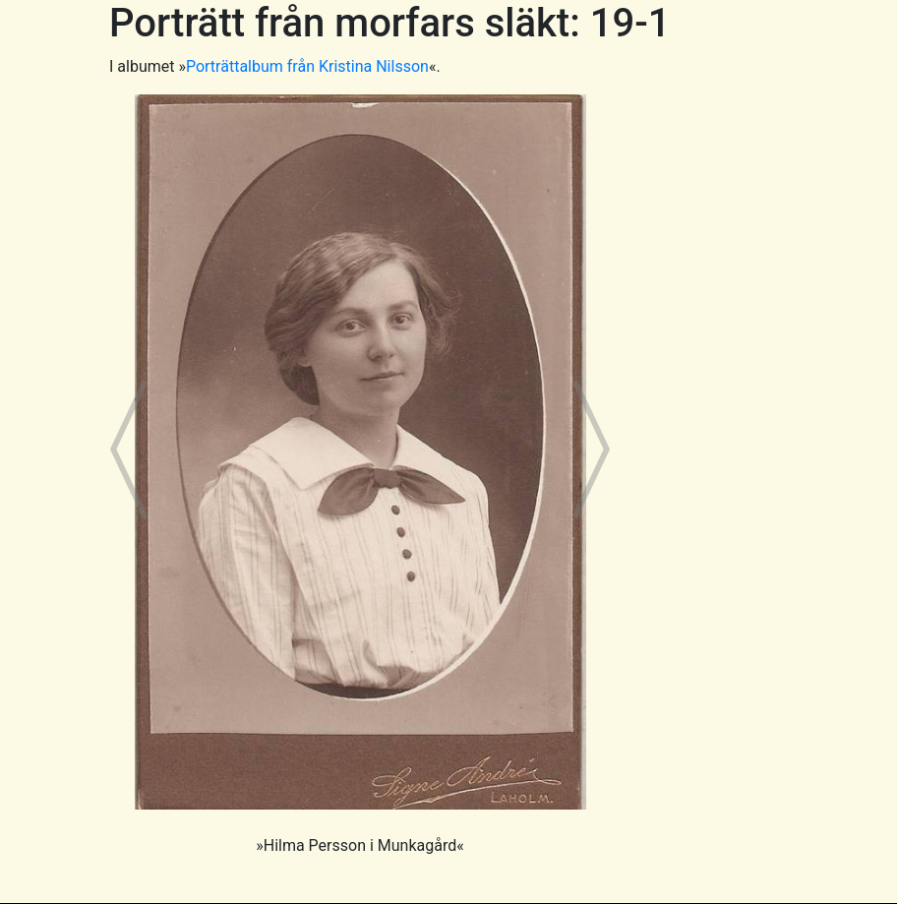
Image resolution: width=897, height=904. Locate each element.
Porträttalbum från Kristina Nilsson (307, 66)
